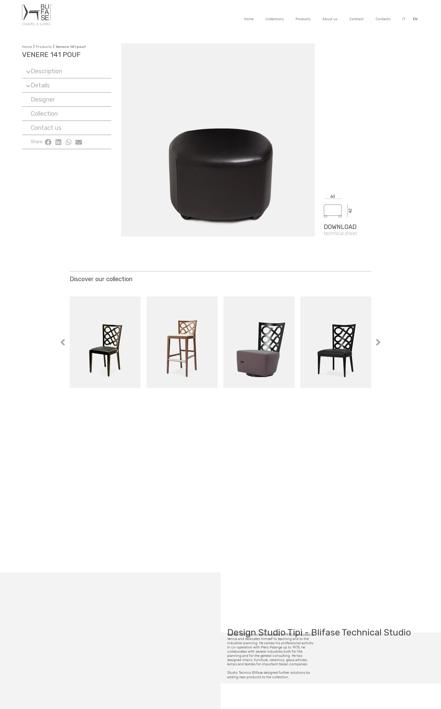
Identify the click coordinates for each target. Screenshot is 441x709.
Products (303, 19)
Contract (356, 19)
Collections (274, 19)
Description (46, 71)
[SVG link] (371, 181)
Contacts (383, 19)
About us (329, 19)
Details (40, 85)
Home (248, 19)
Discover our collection (101, 279)
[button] (66, 71)
